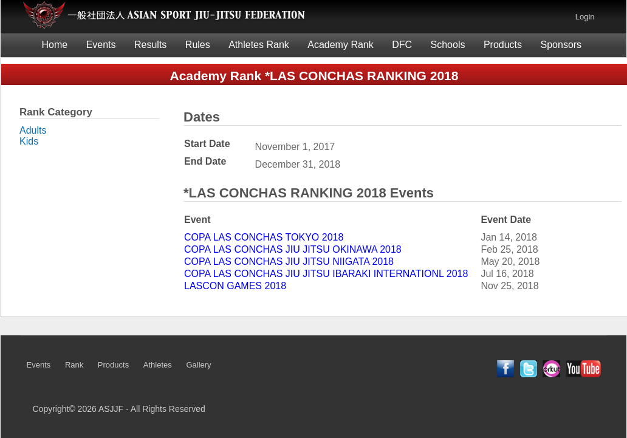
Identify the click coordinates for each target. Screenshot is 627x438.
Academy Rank (340, 44)
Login (585, 16)
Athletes (157, 364)
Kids (28, 141)
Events (101, 44)
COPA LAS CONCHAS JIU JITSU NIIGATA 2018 (289, 261)
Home (55, 44)
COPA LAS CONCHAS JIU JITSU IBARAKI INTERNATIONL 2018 (326, 274)
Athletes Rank (258, 44)
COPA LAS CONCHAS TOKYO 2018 (263, 237)
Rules (197, 44)
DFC (402, 44)
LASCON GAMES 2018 (235, 286)
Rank (74, 364)
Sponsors (561, 44)
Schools (448, 44)
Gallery (198, 364)
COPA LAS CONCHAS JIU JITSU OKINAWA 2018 (293, 249)
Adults (32, 130)
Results (150, 44)
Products (503, 44)
